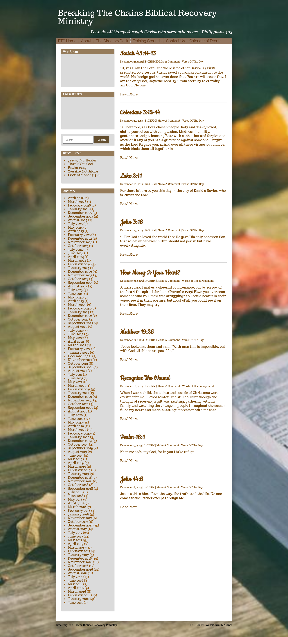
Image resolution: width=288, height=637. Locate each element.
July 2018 (75, 492)
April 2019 (76, 463)
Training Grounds (147, 41)
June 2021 (75, 378)
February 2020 (79, 433)
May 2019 (75, 459)
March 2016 (77, 591)
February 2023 (79, 308)
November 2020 (80, 400)
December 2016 (80, 558)
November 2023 (80, 275)
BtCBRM (150, 61)
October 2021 (78, 363)
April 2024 (76, 257)
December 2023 (80, 271)
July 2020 (75, 415)
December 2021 (79, 356)
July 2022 (75, 330)
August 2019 (77, 452)
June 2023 (75, 293)
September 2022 (80, 323)
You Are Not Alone (83, 171)
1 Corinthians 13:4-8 (84, 175)
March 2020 (77, 430)
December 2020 (80, 396)
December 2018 (80, 477)
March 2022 (77, 345)
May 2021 (75, 382)
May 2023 (75, 297)
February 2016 (79, 595)
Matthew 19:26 (137, 332)
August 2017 (77, 529)
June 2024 (75, 253)
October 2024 (78, 246)
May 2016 (75, 584)
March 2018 (77, 507)
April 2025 (76, 231)
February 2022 (79, 349)
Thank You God (80, 164)
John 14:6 (131, 479)
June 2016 (75, 580)
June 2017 (75, 536)
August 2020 (77, 411)
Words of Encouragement (198, 280)
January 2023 (78, 312)
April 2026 (76, 198)
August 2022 (77, 327)
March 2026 (77, 202)
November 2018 (80, 481)
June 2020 (76, 419)
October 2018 (78, 485)
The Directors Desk (112, 41)
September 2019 (80, 448)
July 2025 (75, 224)
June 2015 (75, 602)
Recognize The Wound (145, 378)
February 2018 (79, 510)
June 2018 (75, 496)
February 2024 (79, 264)
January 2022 (78, 352)
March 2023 (77, 305)
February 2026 (79, 205)
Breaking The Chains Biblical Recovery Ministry (137, 16)
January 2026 (78, 209)
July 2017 (75, 533)
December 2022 (80, 316)
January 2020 (78, 437)
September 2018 (80, 488)
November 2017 (80, 518)
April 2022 (76, 341)
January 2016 (78, 599)
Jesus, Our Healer (82, 160)
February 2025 (79, 235)
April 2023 (76, 301)
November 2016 (80, 562)
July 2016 (75, 577)
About (86, 41)
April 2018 (76, 503)
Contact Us (175, 41)
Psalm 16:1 (132, 437)
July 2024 (75, 249)
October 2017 (78, 521)
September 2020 (80, 407)
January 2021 (78, 393)
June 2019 (75, 455)
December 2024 (80, 238)
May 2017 (75, 540)
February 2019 (79, 470)
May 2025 (75, 227)
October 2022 (78, 319)
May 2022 (75, 338)
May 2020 (75, 422)
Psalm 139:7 (77, 168)
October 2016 (78, 566)
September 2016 (80, 569)
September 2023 (80, 282)
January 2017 (78, 555)
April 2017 (75, 544)
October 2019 (78, 444)
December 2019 (80, 441)
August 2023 (77, 286)
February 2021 (79, 389)
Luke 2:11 (131, 176)
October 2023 (78, 279)
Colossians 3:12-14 (140, 112)
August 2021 (77, 371)
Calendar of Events (205, 41)
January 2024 (78, 268)
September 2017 (80, 525)
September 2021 (80, 367)
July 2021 (75, 374)
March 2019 (77, 466)
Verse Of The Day (193, 61)
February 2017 (79, 551)
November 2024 (80, 242)
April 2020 (76, 426)
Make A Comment (168, 61)
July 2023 (75, 290)
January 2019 (78, 474)
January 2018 (78, 514)
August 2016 (77, 573)
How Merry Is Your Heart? (150, 273)
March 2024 (77, 260)
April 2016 (76, 588)
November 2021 (80, 360)
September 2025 (80, 216)
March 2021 (77, 385)
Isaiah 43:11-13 (138, 53)
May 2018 (75, 499)
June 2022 (75, 334)
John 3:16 (131, 222)
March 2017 (77, 547)
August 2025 (77, 220)
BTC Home (67, 41)
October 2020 (78, 404)
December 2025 (80, 213)
